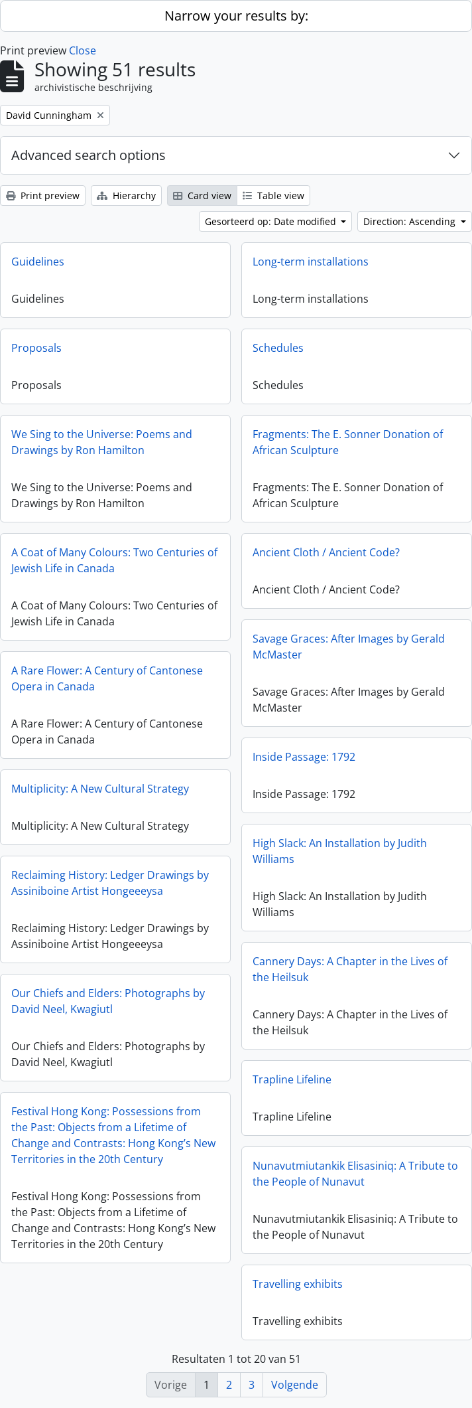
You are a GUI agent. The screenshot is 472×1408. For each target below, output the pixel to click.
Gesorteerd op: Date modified (272, 221)
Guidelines (37, 261)
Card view (202, 195)
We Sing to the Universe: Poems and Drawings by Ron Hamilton (101, 442)
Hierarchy (126, 195)
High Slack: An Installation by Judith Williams (340, 851)
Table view (273, 195)
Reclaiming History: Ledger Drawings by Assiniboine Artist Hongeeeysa (110, 883)
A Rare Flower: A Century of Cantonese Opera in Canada (107, 678)
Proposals (36, 348)
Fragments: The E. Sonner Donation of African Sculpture (348, 442)
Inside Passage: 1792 (304, 756)
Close (82, 50)
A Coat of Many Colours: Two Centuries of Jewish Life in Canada (114, 560)
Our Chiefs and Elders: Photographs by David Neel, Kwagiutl (108, 1001)
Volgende (294, 1384)
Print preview (43, 195)
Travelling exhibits (298, 1284)
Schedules (278, 348)
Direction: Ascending (410, 221)
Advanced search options (88, 155)
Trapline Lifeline (292, 1079)
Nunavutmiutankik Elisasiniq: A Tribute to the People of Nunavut (355, 1173)
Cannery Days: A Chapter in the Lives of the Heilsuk (350, 969)
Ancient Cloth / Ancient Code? (326, 552)
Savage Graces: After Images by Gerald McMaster (349, 646)
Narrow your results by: (236, 16)
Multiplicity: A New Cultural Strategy (100, 788)
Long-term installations (311, 261)
